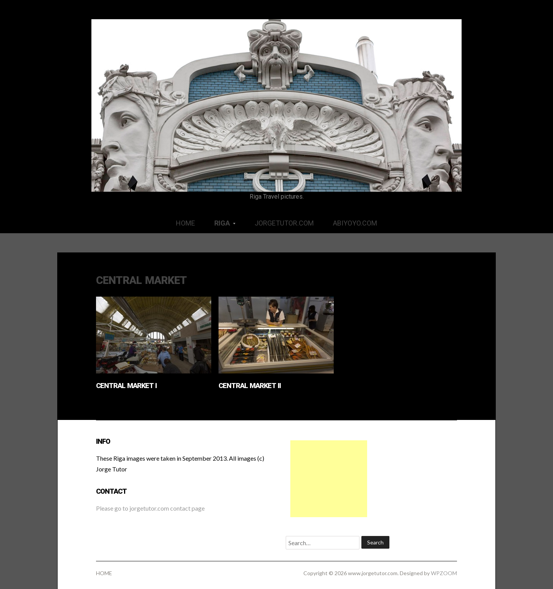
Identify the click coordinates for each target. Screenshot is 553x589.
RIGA (220, 225)
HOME (185, 223)
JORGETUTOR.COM (284, 223)
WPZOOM (444, 573)
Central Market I (126, 386)
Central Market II (250, 386)
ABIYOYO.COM (355, 223)
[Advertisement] (328, 478)
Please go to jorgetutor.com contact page (150, 508)
